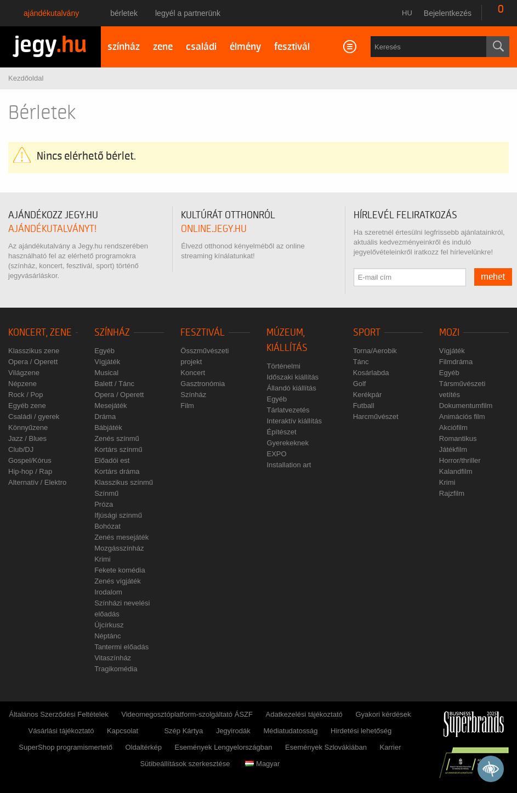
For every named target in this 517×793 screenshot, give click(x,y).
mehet (493, 277)
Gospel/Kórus (30, 460)
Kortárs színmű (118, 449)
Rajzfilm (451, 493)
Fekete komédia (119, 570)
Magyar (262, 764)
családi (201, 47)
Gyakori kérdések (383, 714)
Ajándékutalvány (51, 13)
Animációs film (462, 416)
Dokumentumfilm (466, 405)
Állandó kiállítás (291, 388)
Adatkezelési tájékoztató (304, 714)
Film (187, 405)
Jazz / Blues (27, 438)
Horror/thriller (460, 460)
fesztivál (292, 47)
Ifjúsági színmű (118, 515)
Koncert (192, 373)
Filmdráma (456, 362)
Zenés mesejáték (121, 537)
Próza (103, 504)
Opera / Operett (33, 362)
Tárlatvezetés (287, 410)
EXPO (276, 454)
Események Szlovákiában (326, 747)
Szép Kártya (183, 731)
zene (163, 47)
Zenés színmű (116, 438)
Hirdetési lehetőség (361, 731)
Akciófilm (453, 427)
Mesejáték (110, 405)
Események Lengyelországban (223, 747)
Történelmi (283, 366)
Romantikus (458, 438)
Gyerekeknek (287, 443)
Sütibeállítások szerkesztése (185, 764)
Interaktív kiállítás (293, 421)
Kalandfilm (456, 471)
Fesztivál (202, 332)
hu (407, 13)
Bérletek (124, 13)
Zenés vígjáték (117, 581)
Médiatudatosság (290, 731)
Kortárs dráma (116, 471)
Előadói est (111, 460)
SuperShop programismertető (65, 747)
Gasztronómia (202, 383)
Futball (363, 405)
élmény (245, 47)
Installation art (288, 465)
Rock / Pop (25, 394)
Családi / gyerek (33, 416)
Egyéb (104, 351)
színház (123, 47)
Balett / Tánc (114, 383)
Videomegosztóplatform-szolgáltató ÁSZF (187, 714)
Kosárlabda (371, 373)
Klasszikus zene (33, 351)
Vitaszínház (112, 658)
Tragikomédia (115, 669)
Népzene (22, 383)
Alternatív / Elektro (37, 482)
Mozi (449, 332)
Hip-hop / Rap (30, 471)
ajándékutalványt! (52, 229)
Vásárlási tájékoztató (61, 731)
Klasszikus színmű (123, 482)
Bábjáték (108, 427)
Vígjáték (107, 362)
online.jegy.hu (214, 229)
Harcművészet (376, 416)
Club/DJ (20, 449)
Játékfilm (453, 449)
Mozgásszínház (119, 548)
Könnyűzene (28, 427)
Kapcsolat (122, 731)
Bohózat (107, 526)
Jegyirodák (233, 731)
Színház (112, 332)
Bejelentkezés (447, 13)
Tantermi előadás (121, 647)
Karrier (390, 747)
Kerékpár (367, 394)
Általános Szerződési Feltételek (58, 714)
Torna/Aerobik (375, 351)
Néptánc (107, 636)
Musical (106, 373)
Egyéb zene (27, 405)
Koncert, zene (40, 332)
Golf (359, 383)
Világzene (23, 373)
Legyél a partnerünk (187, 13)
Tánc (361, 362)
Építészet (281, 432)
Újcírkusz (108, 625)
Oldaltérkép (143, 747)
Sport (366, 332)
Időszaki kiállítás (292, 377)
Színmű (106, 493)
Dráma (105, 416)
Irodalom (108, 592)
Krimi (102, 559)
